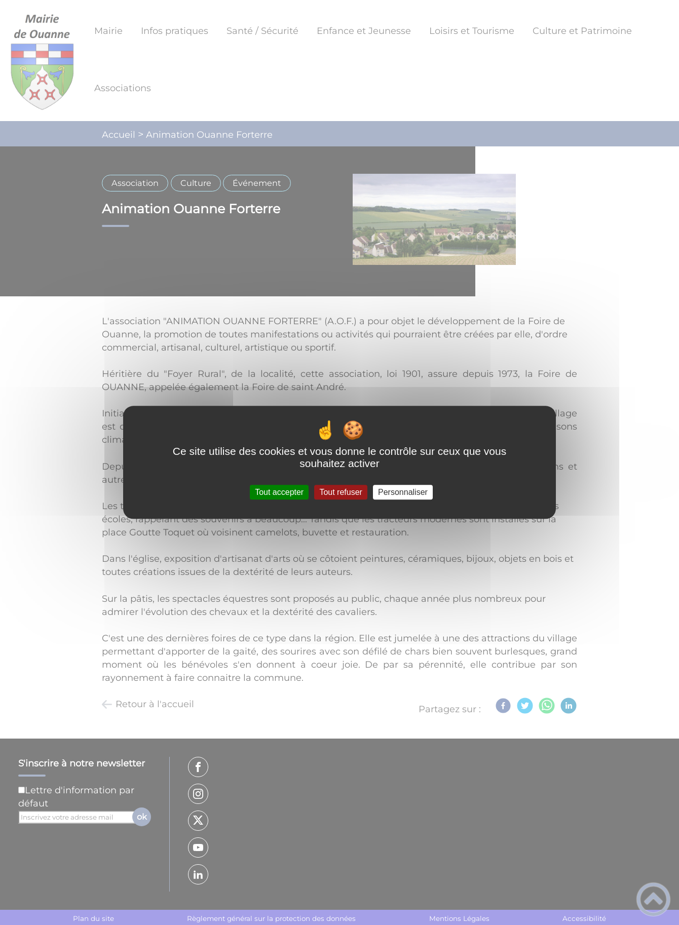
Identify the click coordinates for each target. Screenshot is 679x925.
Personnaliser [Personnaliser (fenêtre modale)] (403, 492)
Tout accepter (279, 492)
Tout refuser (340, 492)
